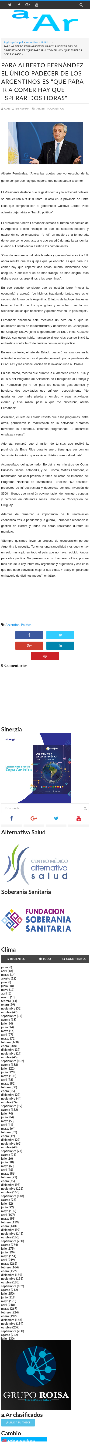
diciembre (7, 1050)
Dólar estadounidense (21, 1440)
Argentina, (44, 108)
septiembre (8, 1016)
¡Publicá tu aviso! (18, 1422)
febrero (6, 1001)
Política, (58, 108)
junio (4, 967)
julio (4, 982)
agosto (5, 978)
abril (4, 971)
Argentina (32, 42)
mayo (4, 989)
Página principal (13, 42)
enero (5, 1004)
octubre (6, 1012)
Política (45, 42)
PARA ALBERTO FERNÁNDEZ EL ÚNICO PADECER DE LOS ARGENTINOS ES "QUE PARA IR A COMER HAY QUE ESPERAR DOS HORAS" (42, 81)
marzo (5, 974)
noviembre (8, 1008)
